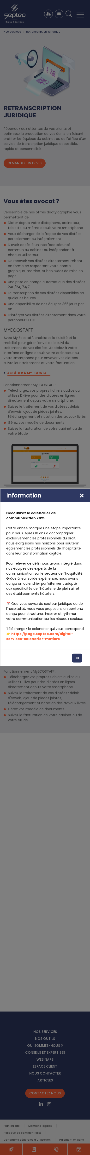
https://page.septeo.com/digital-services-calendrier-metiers (39, 636)
